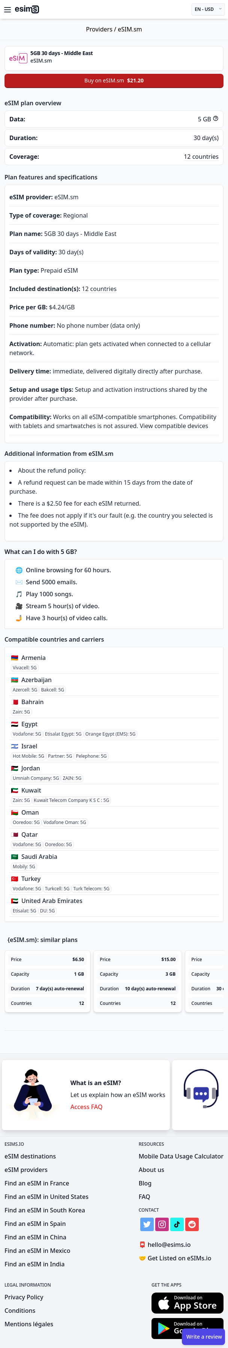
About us (151, 1170)
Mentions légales (28, 1324)
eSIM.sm (130, 29)
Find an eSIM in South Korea (44, 1210)
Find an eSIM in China (35, 1237)
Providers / (102, 29)
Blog (145, 1183)
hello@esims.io (166, 1245)
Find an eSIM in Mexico (37, 1250)
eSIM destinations (30, 1156)
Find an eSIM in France (36, 1183)
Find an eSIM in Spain (35, 1224)
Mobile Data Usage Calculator (181, 1156)
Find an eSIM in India (34, 1264)
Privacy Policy (23, 1297)
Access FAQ (86, 1107)
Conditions (19, 1310)
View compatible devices (174, 426)
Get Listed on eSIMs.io (175, 1258)
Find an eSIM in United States (46, 1197)
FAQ (144, 1197)
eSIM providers (26, 1170)
